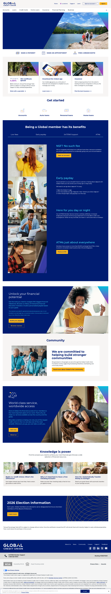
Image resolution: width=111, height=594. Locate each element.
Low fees (14, 135)
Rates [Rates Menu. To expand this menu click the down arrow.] (56, 3)
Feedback (105, 544)
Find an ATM (62, 252)
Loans (14, 10)
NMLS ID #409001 (29, 582)
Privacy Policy (94, 564)
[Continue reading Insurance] (87, 69)
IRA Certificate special (26, 79)
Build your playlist (16, 320)
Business (71, 10)
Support (97, 544)
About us (13, 435)
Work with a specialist (17, 91)
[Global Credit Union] (9, 4)
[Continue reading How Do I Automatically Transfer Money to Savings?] (90, 474)
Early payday (41, 135)
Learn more (46, 91)
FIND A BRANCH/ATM (84, 53)
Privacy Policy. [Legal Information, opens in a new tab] (25, 592)
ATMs (98, 135)
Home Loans (35, 10)
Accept (85, 591)
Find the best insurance (82, 91)
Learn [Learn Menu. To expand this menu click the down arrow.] (79, 3)
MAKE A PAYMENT (25, 53)
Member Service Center (55, 578)
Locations (64, 3)
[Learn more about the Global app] (55, 69)
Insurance (45, 10)
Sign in (103, 3)
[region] (55, 591)
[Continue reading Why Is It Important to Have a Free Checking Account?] (55, 474)
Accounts (6, 10)
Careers (90, 544)
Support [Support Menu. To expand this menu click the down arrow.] (72, 3)
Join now (13, 430)
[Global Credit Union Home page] (13, 547)
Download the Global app (52, 79)
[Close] (108, 591)
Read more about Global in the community (68, 369)
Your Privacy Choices (13, 570)
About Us (68, 544)
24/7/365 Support (71, 135)
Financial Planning (58, 10)
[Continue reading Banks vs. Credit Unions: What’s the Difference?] (21, 474)
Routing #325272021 (101, 556)
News (74, 544)
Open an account (64, 155)
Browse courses (16, 326)
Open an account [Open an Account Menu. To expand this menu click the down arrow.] (90, 3)
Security (103, 564)
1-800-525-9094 (13, 556)
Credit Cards (23, 10)
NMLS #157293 (101, 582)
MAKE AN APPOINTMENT (54, 53)
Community (82, 544)
